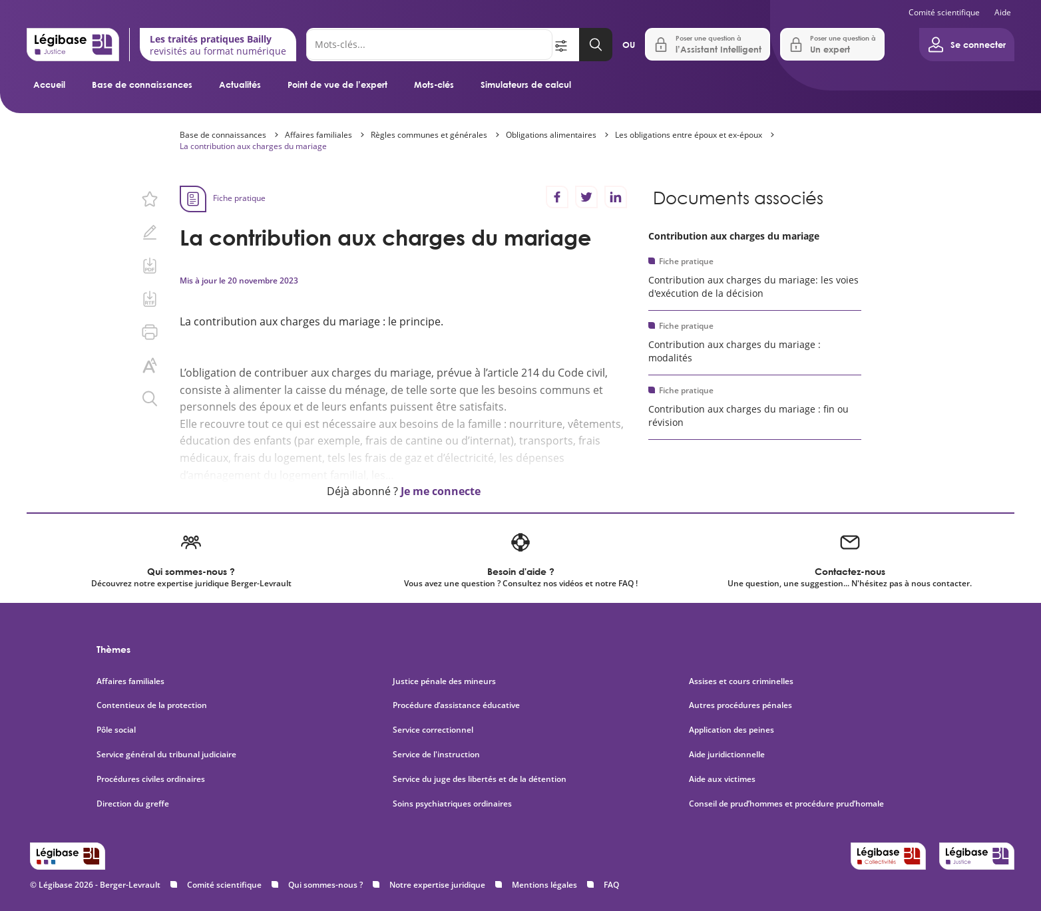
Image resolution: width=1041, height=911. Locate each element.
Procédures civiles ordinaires (151, 779)
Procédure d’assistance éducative (457, 705)
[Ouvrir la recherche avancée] (565, 44)
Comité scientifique (944, 12)
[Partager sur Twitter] (586, 197)
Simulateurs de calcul (526, 84)
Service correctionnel (433, 730)
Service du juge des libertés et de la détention (479, 779)
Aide (1002, 12)
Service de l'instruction (436, 754)
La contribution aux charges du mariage (253, 146)
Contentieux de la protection (152, 705)
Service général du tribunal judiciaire (166, 754)
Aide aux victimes (722, 779)
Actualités (240, 84)
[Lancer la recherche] (595, 44)
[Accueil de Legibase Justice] (73, 44)
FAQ (611, 884)
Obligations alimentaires (551, 134)
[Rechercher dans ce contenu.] (149, 398)
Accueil (49, 84)
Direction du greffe (133, 804)
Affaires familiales (318, 134)
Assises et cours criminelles (741, 681)
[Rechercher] (429, 44)
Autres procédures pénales (740, 705)
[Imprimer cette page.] (149, 332)
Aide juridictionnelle (727, 754)
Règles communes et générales (429, 134)
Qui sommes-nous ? (325, 884)
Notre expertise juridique (437, 884)
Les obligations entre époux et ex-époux (688, 134)
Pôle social (116, 730)
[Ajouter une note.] (149, 232)
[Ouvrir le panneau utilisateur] (966, 44)
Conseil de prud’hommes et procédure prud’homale (787, 804)
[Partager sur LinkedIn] (615, 197)
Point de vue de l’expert (337, 84)
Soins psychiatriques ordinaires (452, 804)
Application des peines (731, 730)
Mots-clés (434, 84)
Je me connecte (441, 491)
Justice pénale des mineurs (444, 681)
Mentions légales (544, 884)
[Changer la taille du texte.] (149, 365)
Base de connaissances (142, 84)
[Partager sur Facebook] (557, 197)
